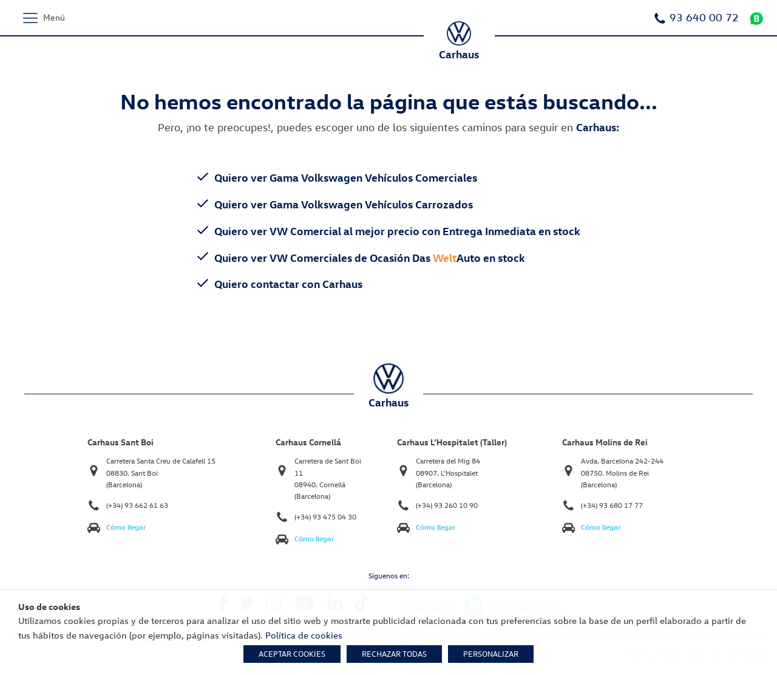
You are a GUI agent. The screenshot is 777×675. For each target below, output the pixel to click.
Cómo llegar (126, 527)
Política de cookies (303, 634)
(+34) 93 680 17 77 (612, 505)
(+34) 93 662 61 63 (137, 505)
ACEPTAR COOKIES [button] (292, 654)
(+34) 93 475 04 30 (325, 516)
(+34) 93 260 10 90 (447, 505)
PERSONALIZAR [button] (490, 654)
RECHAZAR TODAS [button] (394, 654)
